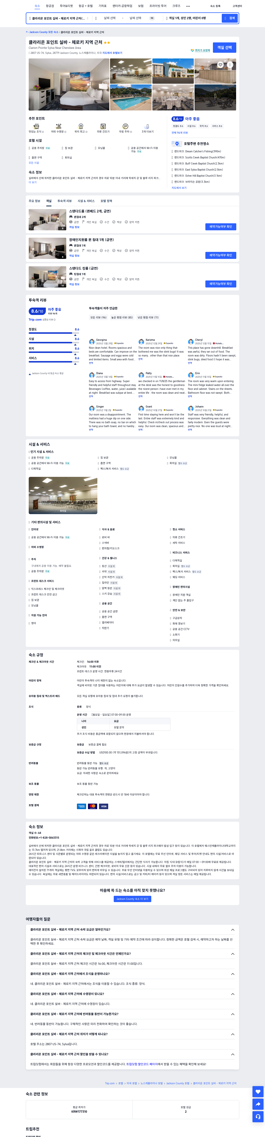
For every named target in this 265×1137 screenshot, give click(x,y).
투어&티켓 (66, 6)
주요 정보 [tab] (34, 201)
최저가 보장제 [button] (202, 50)
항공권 (50, 6)
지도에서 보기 (179, 187)
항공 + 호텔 (86, 6)
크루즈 (176, 6)
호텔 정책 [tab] (106, 201)
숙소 (37, 6)
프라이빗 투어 (157, 6)
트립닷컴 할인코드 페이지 (142, 1064)
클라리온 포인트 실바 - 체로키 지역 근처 (65, 42)
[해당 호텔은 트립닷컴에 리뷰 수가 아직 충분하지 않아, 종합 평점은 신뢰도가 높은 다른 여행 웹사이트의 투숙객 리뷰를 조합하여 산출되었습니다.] (54, 320)
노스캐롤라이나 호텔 (152, 1083)
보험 (141, 6)
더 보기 (33, 182)
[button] (188, 6)
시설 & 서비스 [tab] (86, 201)
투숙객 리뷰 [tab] (64, 201)
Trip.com (110, 1083)
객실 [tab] (49, 201)
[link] (215, 6)
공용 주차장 (37, 457)
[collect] (258, 1091)
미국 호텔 (132, 1083)
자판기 (105, 628)
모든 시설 (34, 162)
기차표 (102, 6)
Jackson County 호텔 (177, 1083)
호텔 (120, 1083)
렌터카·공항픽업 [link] (122, 6)
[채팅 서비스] (258, 1116)
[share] (258, 1104)
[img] (69, 84)
